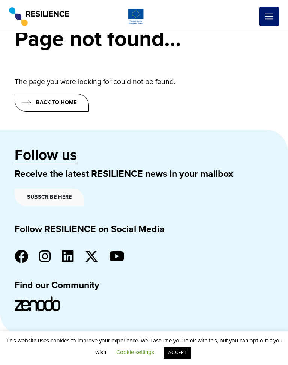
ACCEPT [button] (177, 353)
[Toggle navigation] (269, 16)
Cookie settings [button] (135, 352)
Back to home (56, 102)
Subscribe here (49, 197)
